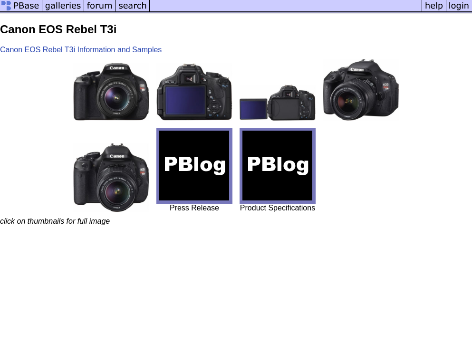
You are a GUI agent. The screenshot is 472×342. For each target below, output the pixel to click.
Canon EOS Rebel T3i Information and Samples (81, 50)
